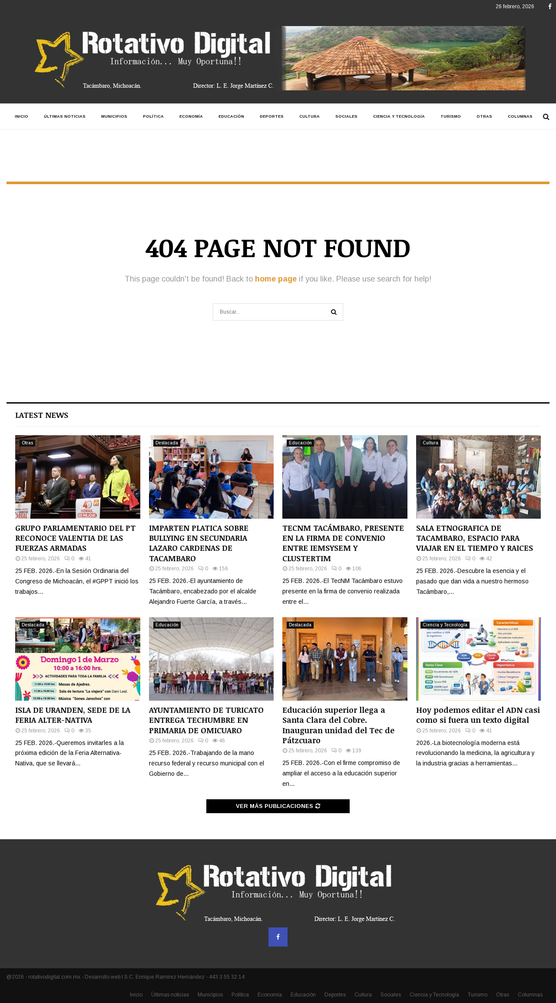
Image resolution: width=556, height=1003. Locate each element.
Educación (231, 116)
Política (153, 116)
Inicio (21, 116)
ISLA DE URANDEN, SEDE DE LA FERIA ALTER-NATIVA (72, 715)
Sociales (346, 116)
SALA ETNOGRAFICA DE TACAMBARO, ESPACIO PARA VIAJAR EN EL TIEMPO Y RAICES (474, 538)
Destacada (167, 442)
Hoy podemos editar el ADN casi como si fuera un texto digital (478, 715)
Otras (484, 116)
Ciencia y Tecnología (399, 116)
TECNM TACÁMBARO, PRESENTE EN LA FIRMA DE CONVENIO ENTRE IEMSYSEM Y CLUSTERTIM (343, 543)
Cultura (309, 116)
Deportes (272, 116)
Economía (191, 116)
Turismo (450, 116)
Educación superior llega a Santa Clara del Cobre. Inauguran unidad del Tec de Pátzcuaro (338, 725)
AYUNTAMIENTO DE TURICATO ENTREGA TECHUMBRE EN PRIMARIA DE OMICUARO (206, 720)
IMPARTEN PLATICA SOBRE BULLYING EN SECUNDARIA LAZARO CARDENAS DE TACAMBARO (198, 543)
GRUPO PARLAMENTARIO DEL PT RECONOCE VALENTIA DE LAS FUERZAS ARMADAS (75, 538)
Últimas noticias (65, 116)
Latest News (41, 415)
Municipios (114, 116)
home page (276, 279)
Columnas (520, 116)
